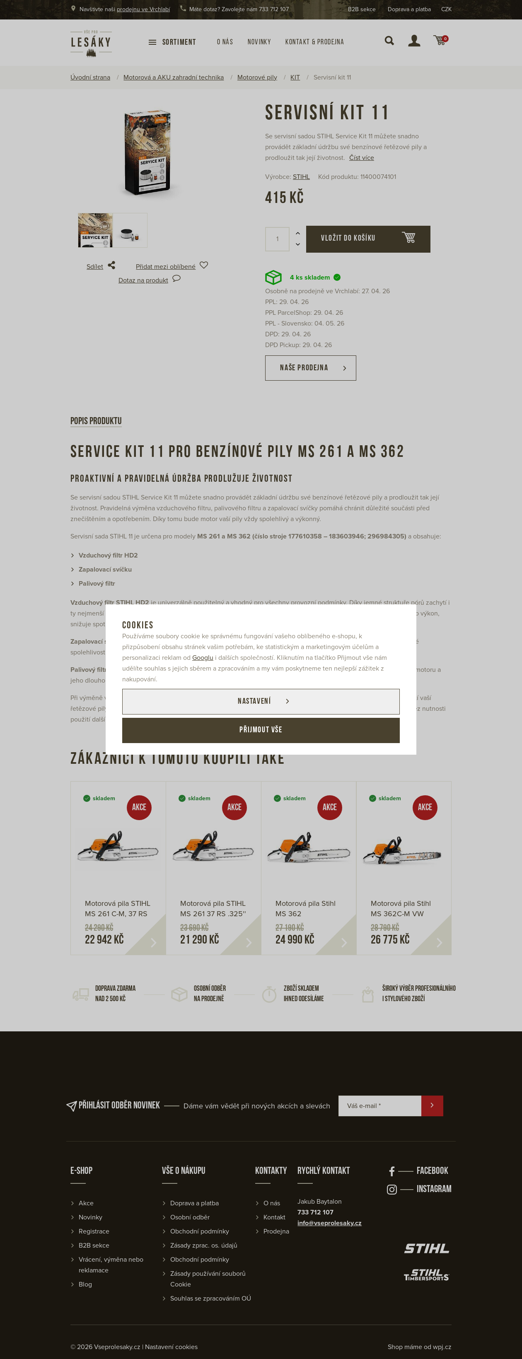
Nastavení (254, 702)
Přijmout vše (260, 731)
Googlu (202, 658)
